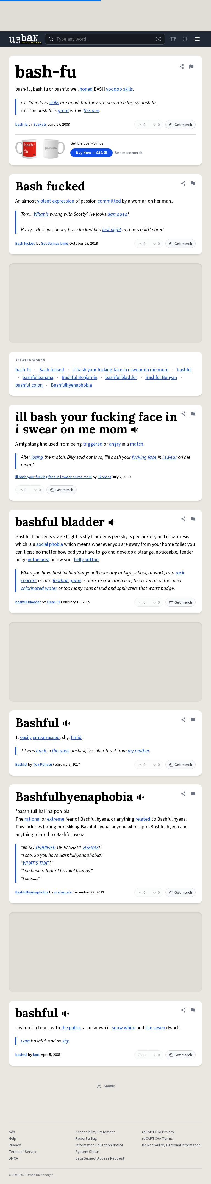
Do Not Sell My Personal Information (171, 1145)
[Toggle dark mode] (185, 39)
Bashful (21, 764)
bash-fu (21, 124)
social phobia (49, 544)
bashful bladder (121, 377)
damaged (117, 214)
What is (41, 214)
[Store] (173, 39)
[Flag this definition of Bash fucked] (192, 183)
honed (86, 89)
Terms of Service (23, 1152)
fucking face (144, 457)
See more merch (128, 153)
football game (67, 580)
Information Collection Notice (99, 1145)
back (41, 750)
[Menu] (197, 39)
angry (115, 444)
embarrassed (46, 737)
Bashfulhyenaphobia (71, 385)
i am (25, 1041)
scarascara (63, 892)
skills (128, 89)
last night (111, 229)
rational (32, 819)
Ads (12, 1132)
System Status (88, 1152)
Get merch (180, 125)
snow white (123, 1027)
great (63, 110)
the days (60, 750)
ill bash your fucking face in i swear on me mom (120, 369)
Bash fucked (25, 243)
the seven (155, 1027)
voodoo (114, 89)
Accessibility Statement (95, 1132)
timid (76, 737)
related (142, 819)
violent (44, 201)
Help (12, 1138)
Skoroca (104, 477)
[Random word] (158, 39)
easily (26, 737)
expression (63, 201)
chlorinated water (39, 588)
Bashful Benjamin (79, 377)
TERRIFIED (45, 847)
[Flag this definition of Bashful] (192, 719)
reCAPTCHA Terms (157, 1138)
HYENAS (91, 847)
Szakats (40, 124)
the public (71, 1027)
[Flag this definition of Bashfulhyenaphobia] (192, 793)
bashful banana (38, 377)
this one (91, 110)
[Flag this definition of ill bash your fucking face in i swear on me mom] (192, 414)
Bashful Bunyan (161, 377)
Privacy (15, 1145)
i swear (169, 457)
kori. (36, 1055)
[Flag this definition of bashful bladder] (192, 518)
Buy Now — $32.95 (91, 153)
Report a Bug (86, 1138)
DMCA (13, 1158)
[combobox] (105, 39)
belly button (86, 559)
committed (109, 201)
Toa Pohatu (42, 764)
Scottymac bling (54, 243)
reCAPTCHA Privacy (158, 1132)
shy (65, 1041)
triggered (92, 444)
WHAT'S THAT (36, 863)
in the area (38, 559)
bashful (184, 369)
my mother (138, 750)
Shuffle (105, 1086)
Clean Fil (53, 602)
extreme (55, 819)
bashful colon (29, 385)
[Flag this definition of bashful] (192, 1010)
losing (37, 457)
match (136, 444)
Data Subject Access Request (100, 1158)
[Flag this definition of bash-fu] (191, 66)
